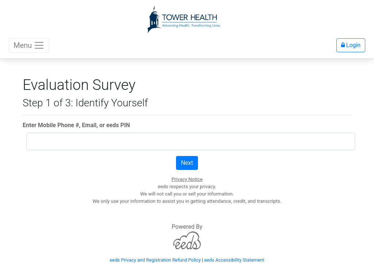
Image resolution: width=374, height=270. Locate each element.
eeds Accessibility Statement (234, 260)
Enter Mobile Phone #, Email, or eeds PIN (76, 125)
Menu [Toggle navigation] (29, 45)
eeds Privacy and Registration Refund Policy (155, 260)
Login (350, 45)
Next (187, 162)
